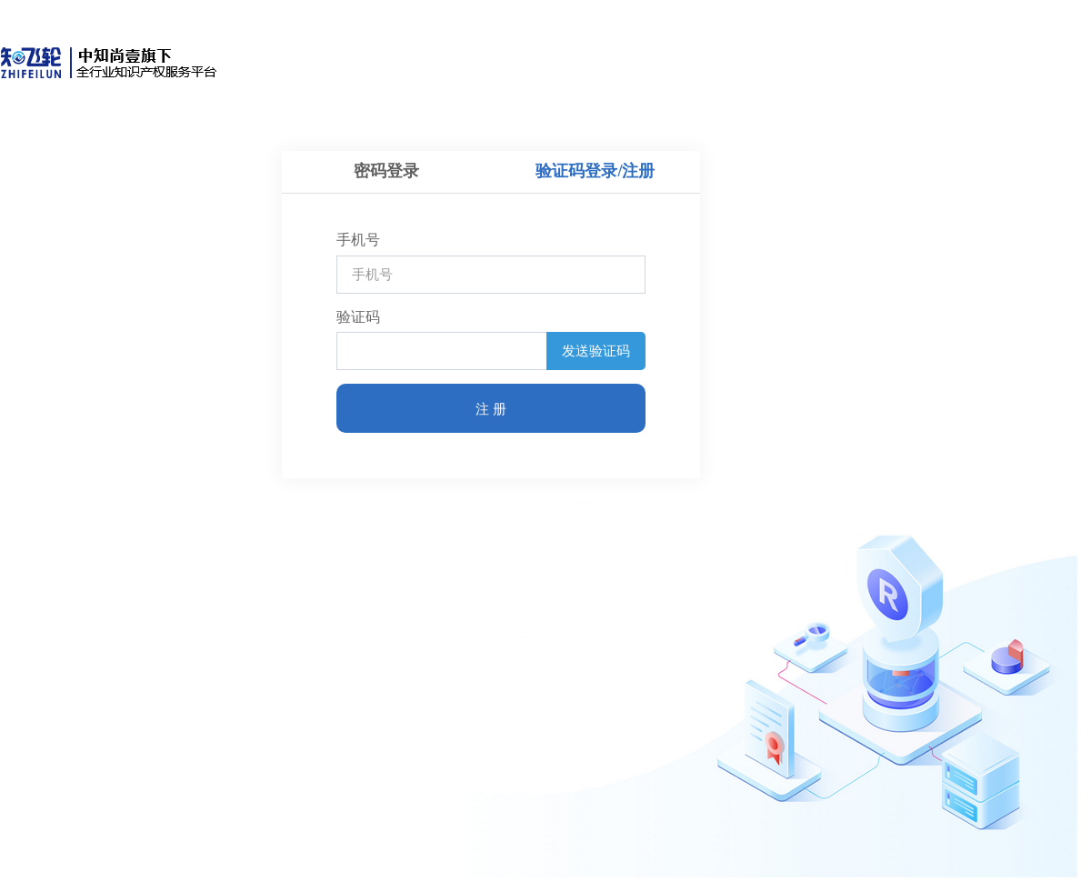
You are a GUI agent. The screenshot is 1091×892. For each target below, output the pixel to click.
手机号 (358, 239)
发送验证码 (596, 350)
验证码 (358, 317)
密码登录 (386, 171)
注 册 (490, 408)
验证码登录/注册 (595, 171)
